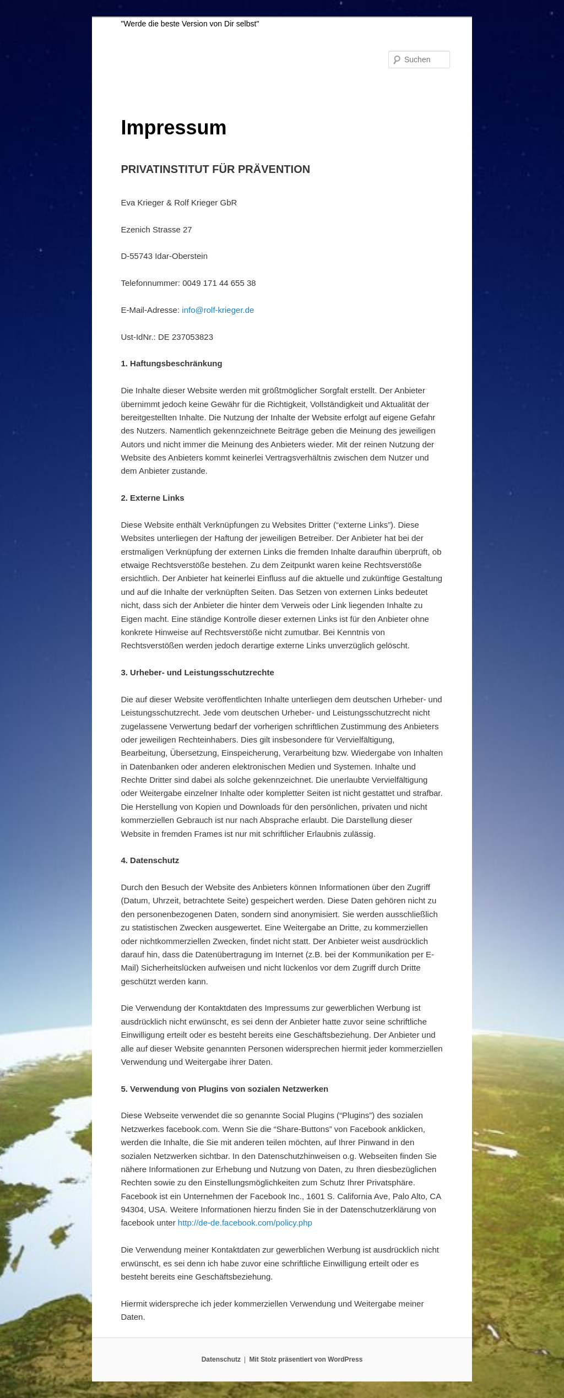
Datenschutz (221, 1359)
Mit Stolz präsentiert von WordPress (305, 1359)
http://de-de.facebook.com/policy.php (245, 1222)
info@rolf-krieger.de (218, 310)
